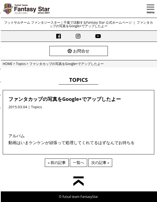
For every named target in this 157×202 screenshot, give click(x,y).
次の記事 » (100, 162)
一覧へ (78, 162)
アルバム (16, 135)
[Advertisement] (78, 118)
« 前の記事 (57, 162)
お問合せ (78, 51)
